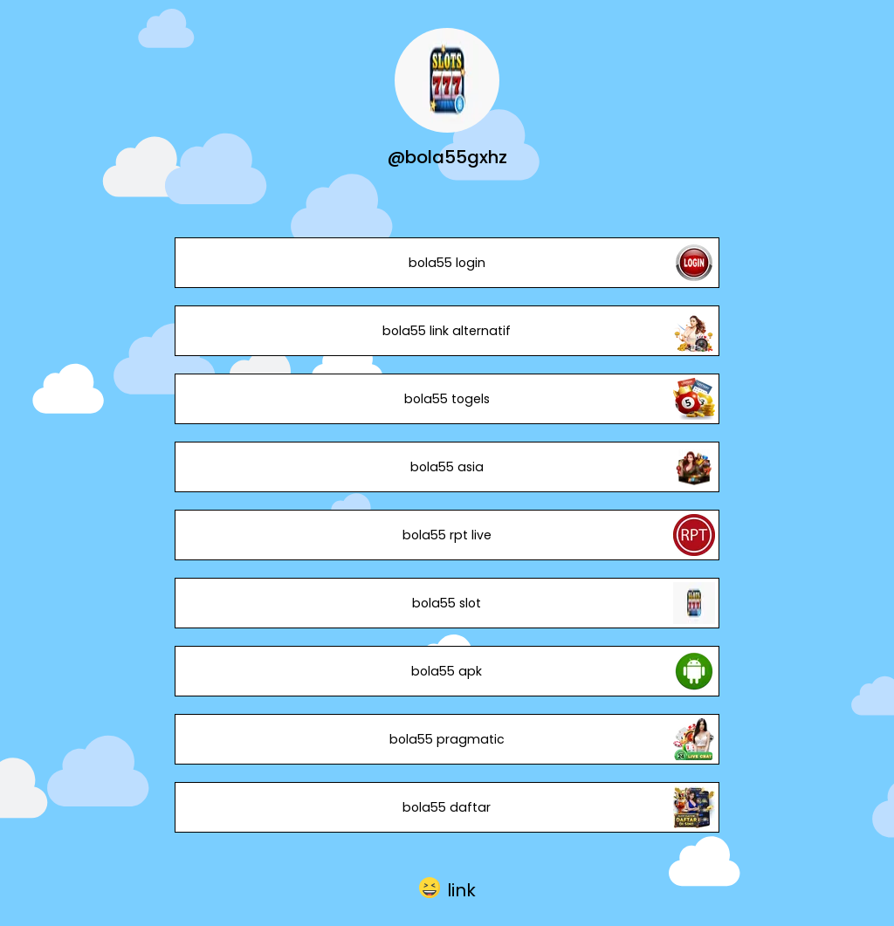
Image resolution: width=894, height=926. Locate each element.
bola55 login (447, 262)
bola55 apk (446, 671)
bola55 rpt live (447, 535)
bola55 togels (447, 399)
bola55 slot (446, 603)
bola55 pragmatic (447, 739)
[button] (447, 888)
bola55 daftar (446, 807)
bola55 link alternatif (446, 331)
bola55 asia (447, 467)
